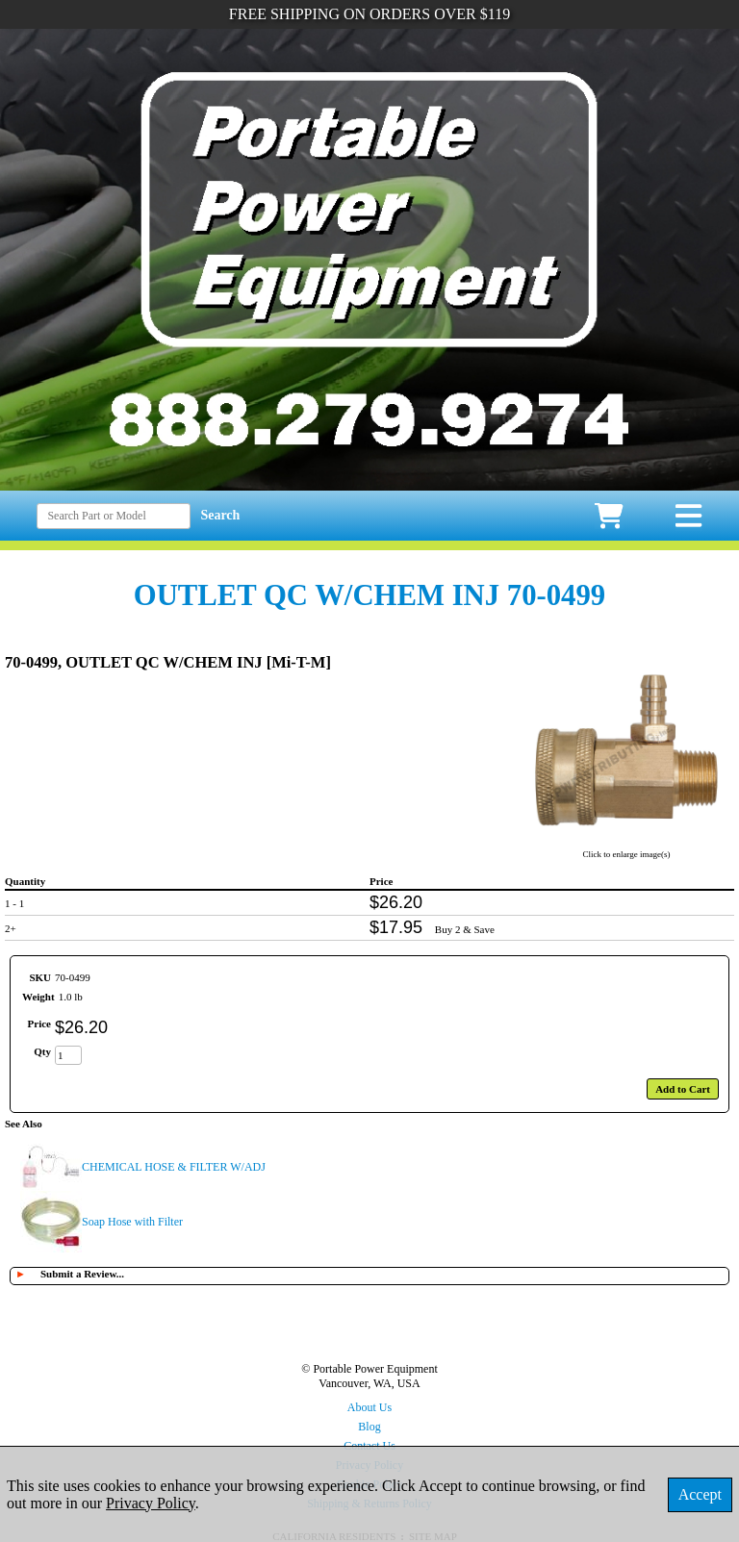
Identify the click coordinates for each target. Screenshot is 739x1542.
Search (220, 515)
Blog (369, 1426)
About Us (369, 1407)
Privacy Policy (150, 1503)
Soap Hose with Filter (132, 1221)
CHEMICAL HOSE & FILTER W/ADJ (174, 1167)
